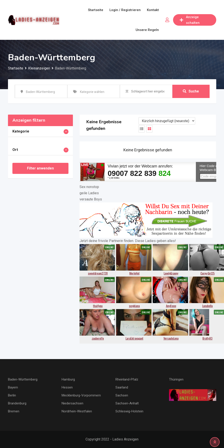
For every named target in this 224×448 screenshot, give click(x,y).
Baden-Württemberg (22, 379)
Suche (191, 91)
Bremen (13, 411)
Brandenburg (17, 403)
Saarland (121, 387)
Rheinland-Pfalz (126, 379)
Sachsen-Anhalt (127, 403)
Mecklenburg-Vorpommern (81, 395)
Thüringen (176, 379)
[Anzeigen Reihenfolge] (166, 121)
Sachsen (121, 395)
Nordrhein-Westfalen (77, 411)
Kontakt (153, 10)
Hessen (67, 387)
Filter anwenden (40, 168)
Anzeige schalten (190, 20)
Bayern (13, 387)
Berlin (12, 395)
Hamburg (68, 379)
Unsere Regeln (147, 30)
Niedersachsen (72, 403)
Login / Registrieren (125, 10)
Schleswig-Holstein (129, 411)
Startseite (95, 10)
